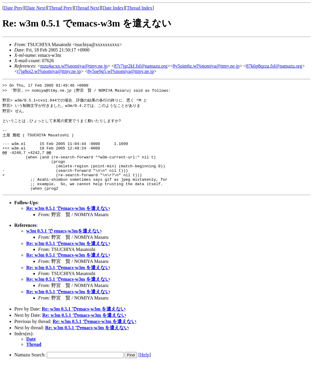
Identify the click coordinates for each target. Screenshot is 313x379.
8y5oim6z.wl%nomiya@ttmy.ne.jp (206, 65)
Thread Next (87, 7)
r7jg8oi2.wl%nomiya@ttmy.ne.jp (49, 71)
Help (144, 370)
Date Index (113, 7)
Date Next (36, 7)
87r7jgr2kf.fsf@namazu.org (141, 65)
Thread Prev (60, 7)
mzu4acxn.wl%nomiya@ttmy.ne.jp (74, 65)
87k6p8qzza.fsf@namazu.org (274, 65)
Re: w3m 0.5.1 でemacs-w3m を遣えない (68, 224)
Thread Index (139, 7)
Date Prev (13, 7)
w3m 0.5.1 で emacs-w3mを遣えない (64, 246)
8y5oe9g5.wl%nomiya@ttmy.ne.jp (120, 71)
